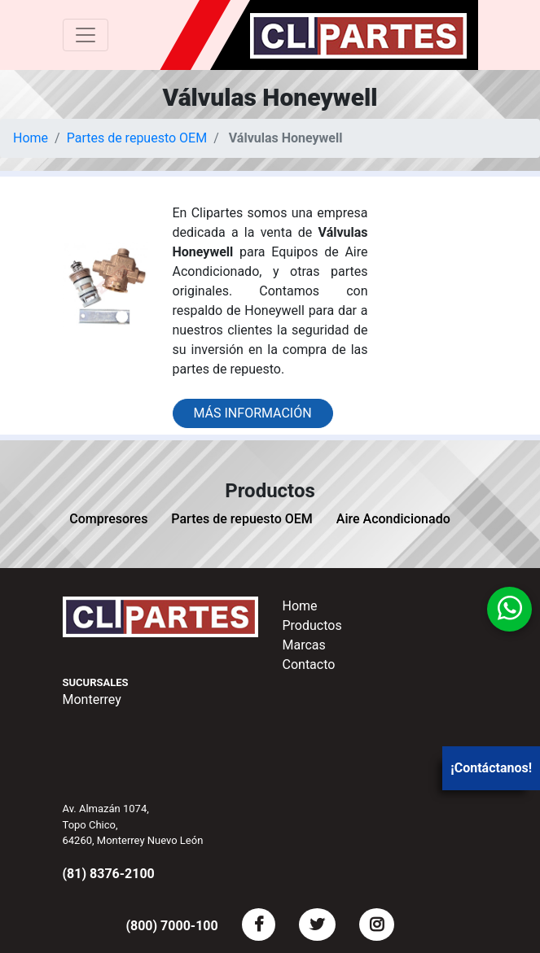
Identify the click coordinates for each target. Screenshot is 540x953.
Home (30, 138)
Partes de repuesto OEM (137, 138)
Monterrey (92, 699)
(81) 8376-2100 (109, 873)
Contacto (309, 664)
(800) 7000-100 (171, 925)
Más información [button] (253, 413)
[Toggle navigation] (85, 35)
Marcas (304, 645)
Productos (312, 625)
